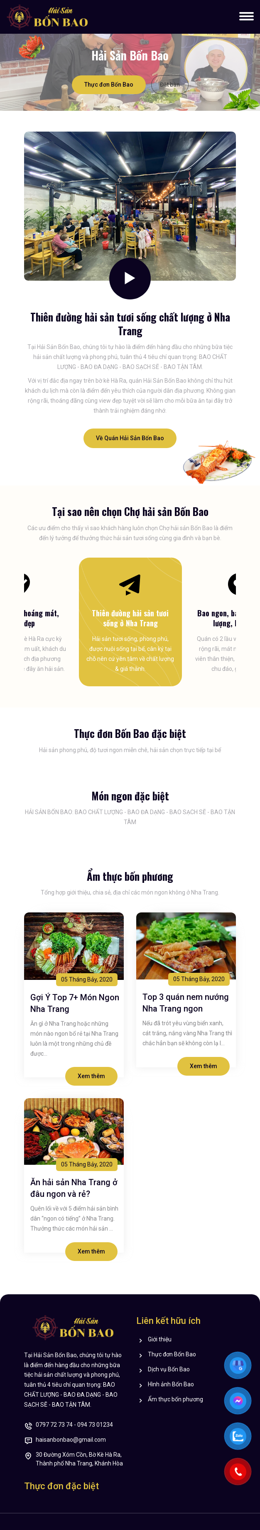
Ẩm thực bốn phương (175, 1400)
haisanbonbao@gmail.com (71, 1440)
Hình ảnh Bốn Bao (171, 1385)
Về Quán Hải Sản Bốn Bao (130, 438)
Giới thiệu (160, 1340)
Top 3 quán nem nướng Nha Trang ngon (185, 1003)
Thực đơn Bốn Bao (108, 84)
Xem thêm (91, 1076)
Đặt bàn (170, 84)
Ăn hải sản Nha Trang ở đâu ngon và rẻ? (74, 1188)
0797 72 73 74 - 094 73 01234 (74, 1425)
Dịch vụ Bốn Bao (169, 1370)
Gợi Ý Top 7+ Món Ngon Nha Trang (74, 1003)
